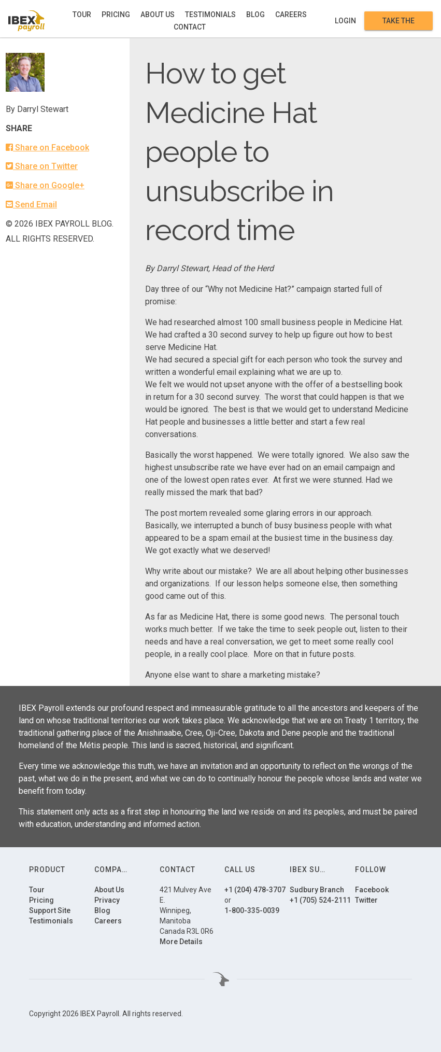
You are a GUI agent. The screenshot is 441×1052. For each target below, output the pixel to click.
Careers (291, 14)
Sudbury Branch (317, 890)
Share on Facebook (47, 147)
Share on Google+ (45, 185)
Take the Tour (398, 20)
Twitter (366, 900)
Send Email (31, 204)
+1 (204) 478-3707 (255, 890)
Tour (82, 14)
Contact (190, 27)
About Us (157, 14)
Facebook (372, 890)
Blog (255, 14)
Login (345, 21)
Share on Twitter (42, 166)
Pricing (116, 14)
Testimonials (210, 14)
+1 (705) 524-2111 (320, 900)
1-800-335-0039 (251, 910)
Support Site (49, 910)
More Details (181, 941)
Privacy (107, 900)
